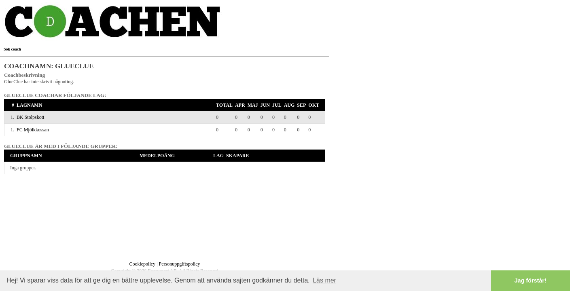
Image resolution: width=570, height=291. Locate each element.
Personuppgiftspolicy (179, 264)
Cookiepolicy (142, 264)
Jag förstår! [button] (531, 280)
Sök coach (12, 49)
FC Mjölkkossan (33, 130)
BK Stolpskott (30, 117)
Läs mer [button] (324, 280)
